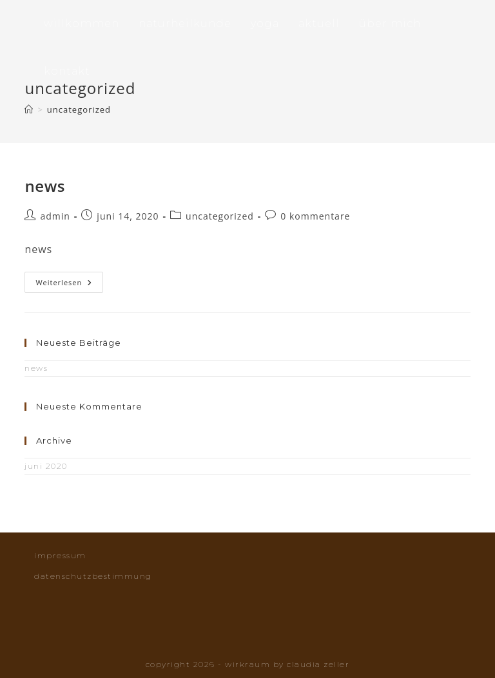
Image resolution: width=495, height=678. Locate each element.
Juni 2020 (46, 466)
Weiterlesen (69, 282)
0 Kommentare (315, 216)
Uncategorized (79, 109)
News (44, 185)
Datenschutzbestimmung (93, 576)
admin (55, 216)
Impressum (60, 555)
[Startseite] (29, 109)
